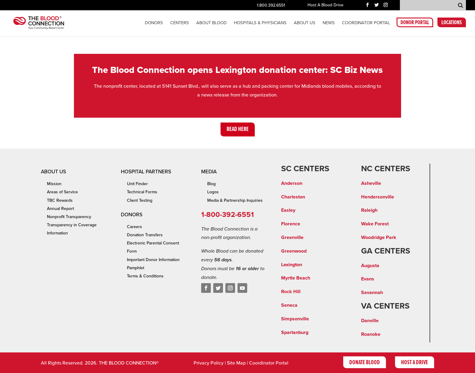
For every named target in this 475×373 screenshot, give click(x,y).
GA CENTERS (385, 251)
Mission (54, 183)
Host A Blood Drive (325, 5)
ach (306, 278)
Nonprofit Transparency (69, 216)
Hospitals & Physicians (260, 23)
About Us (304, 23)
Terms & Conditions (145, 276)
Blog (211, 183)
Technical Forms (142, 192)
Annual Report (60, 208)
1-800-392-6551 (227, 214)
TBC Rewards (60, 200)
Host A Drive (414, 363)
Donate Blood (364, 363)
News (329, 23)
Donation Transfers (145, 234)
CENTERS (179, 23)
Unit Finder (137, 183)
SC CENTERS (305, 169)
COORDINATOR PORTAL (366, 23)
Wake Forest (375, 224)
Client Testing (139, 200)
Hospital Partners (146, 172)
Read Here (238, 129)
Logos (213, 192)
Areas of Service (62, 192)
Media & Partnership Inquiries (235, 200)
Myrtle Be (291, 278)
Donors (154, 23)
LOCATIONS (451, 23)
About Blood (211, 23)
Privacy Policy (209, 363)
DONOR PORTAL (414, 23)
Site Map (236, 363)
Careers (134, 226)
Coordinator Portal (268, 363)
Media (209, 172)
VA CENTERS (385, 306)
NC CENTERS (385, 169)
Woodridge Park (378, 237)
